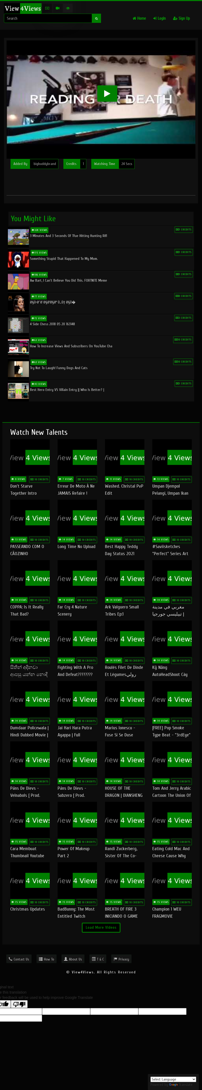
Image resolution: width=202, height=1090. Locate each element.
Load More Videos (101, 927)
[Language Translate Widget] (173, 1079)
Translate (181, 1084)
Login (159, 18)
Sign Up (181, 18)
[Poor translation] (19, 1004)
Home (139, 18)
